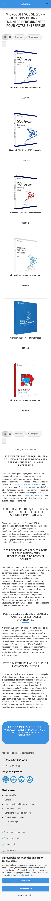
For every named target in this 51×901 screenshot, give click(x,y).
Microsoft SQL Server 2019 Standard (25, 275)
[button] (4, 37)
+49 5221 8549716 (16, 759)
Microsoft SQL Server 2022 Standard (25, 213)
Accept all (25, 880)
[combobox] (19, 37)
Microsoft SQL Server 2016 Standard (25, 400)
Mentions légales (12, 795)
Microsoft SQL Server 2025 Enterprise (25, 150)
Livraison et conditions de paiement (20, 804)
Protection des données (15, 817)
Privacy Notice (28, 875)
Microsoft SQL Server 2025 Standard (25, 88)
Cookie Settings (11, 821)
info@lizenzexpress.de (12, 771)
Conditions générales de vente (18, 813)
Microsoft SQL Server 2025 (26, 484)
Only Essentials (25, 888)
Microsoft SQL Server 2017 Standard (25, 338)
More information (25, 895)
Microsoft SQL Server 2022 (32, 495)
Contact (8, 800)
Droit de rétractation (14, 808)
